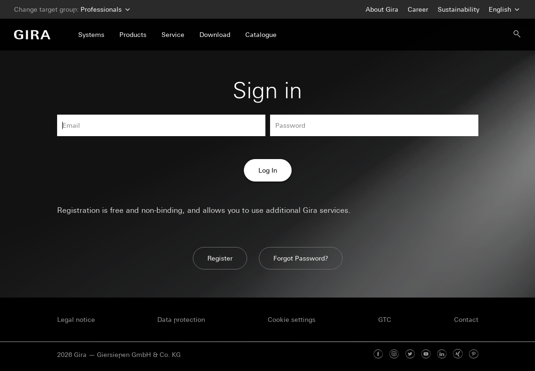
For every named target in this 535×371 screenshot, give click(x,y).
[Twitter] (410, 354)
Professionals (104, 10)
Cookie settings (291, 319)
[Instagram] (394, 354)
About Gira (382, 9)
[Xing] (457, 354)
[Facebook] (378, 354)
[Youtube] (426, 354)
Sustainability (458, 9)
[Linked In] (442, 354)
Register (220, 258)
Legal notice (76, 319)
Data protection (181, 319)
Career (418, 9)
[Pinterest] (473, 354)
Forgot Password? (300, 258)
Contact (466, 319)
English (503, 10)
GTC (384, 319)
